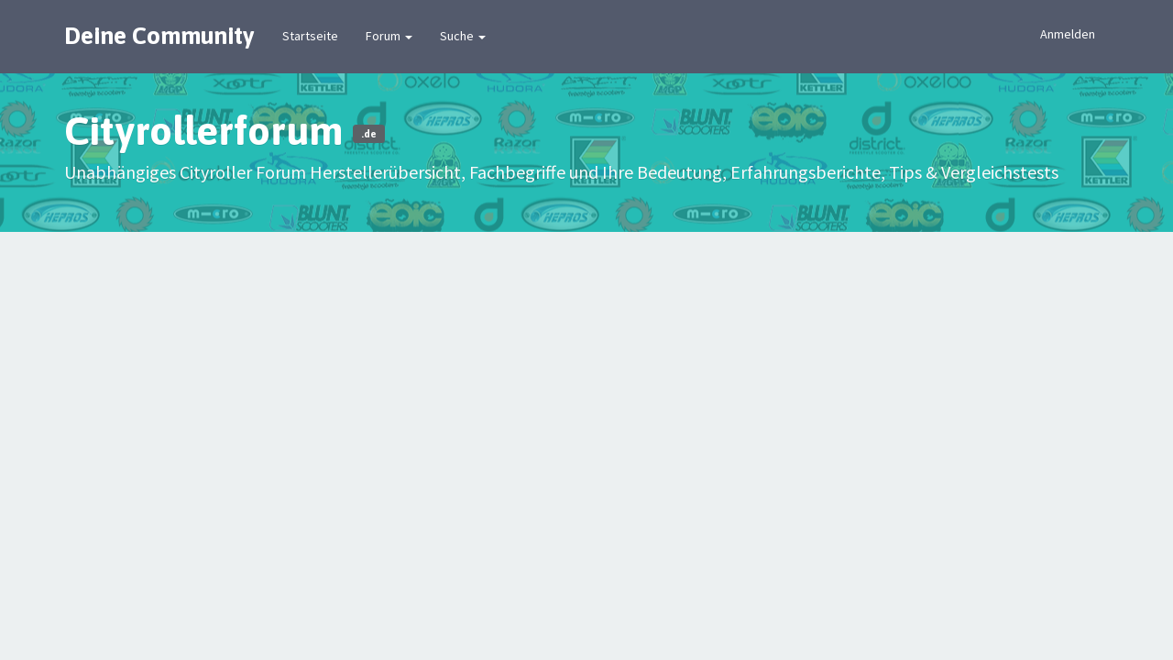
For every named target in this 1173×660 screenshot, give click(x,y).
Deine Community (159, 36)
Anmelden (1067, 34)
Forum (389, 36)
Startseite (310, 36)
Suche (463, 36)
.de (369, 133)
